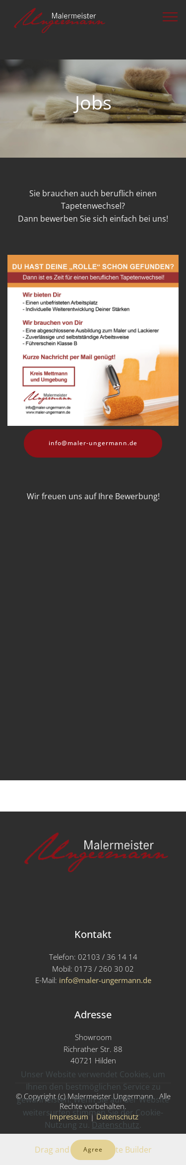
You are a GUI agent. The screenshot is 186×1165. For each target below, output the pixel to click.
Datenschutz (115, 1124)
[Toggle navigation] (170, 16)
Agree (93, 1149)
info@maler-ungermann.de (93, 443)
